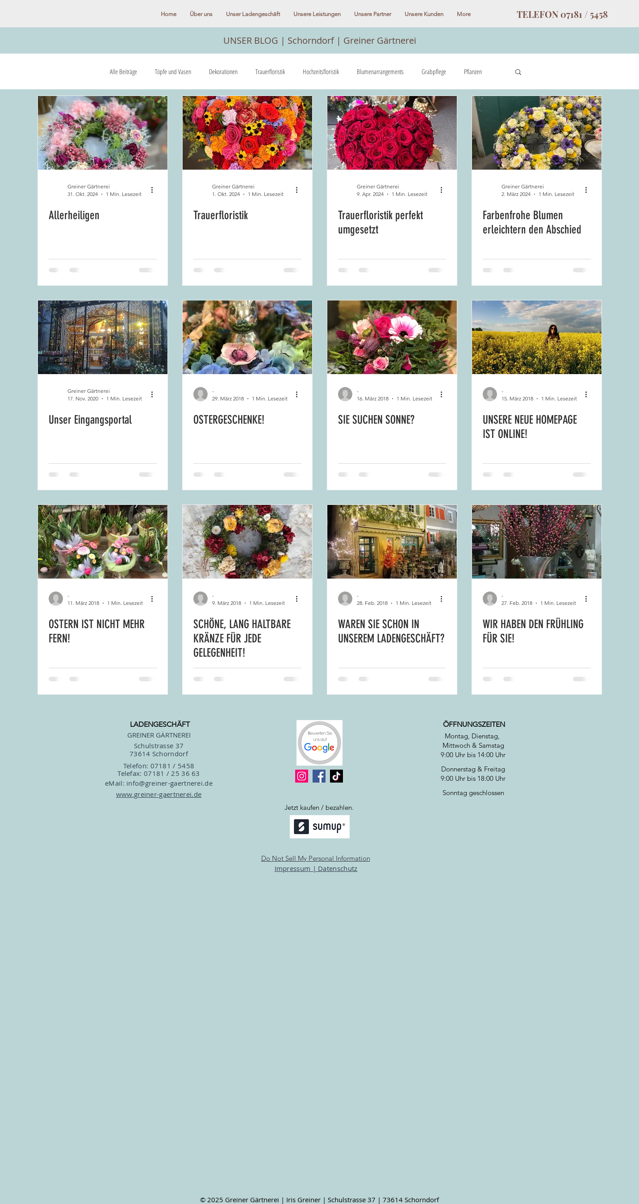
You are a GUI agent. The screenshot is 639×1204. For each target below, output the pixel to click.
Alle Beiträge (123, 71)
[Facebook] (319, 776)
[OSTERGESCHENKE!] (247, 337)
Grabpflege (434, 71)
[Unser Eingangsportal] (102, 337)
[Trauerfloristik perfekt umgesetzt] (392, 133)
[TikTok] (336, 776)
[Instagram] (301, 776)
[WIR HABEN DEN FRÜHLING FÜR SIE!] (536, 542)
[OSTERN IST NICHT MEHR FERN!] (102, 542)
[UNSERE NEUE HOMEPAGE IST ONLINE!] (536, 337)
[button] (518, 72)
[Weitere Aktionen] (155, 189)
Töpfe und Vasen (173, 71)
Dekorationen (223, 71)
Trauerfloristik (270, 71)
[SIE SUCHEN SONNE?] (392, 337)
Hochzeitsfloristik (321, 71)
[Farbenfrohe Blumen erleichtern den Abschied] (536, 133)
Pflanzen (473, 71)
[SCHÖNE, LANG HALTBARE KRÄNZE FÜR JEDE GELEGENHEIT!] (247, 542)
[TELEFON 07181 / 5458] (562, 14)
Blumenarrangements (380, 71)
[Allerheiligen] (102, 133)
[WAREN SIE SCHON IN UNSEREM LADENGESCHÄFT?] (392, 542)
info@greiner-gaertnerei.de (169, 783)
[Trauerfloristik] (247, 133)
